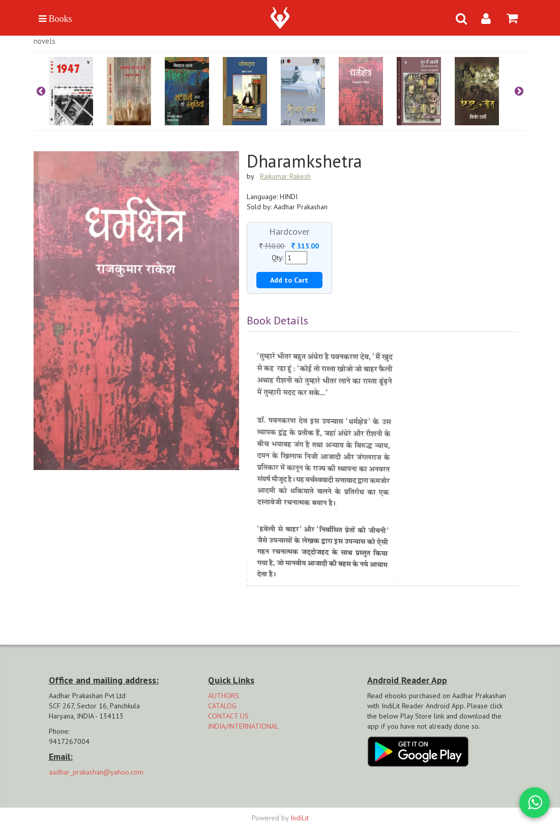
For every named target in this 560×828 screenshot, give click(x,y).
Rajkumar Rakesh (285, 176)
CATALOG (222, 705)
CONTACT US (228, 716)
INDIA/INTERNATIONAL (243, 726)
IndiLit (299, 817)
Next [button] (519, 91)
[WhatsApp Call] (534, 802)
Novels (44, 41)
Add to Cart (289, 280)
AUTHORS (223, 695)
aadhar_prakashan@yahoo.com (96, 772)
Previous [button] (41, 91)
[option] (78, 91)
